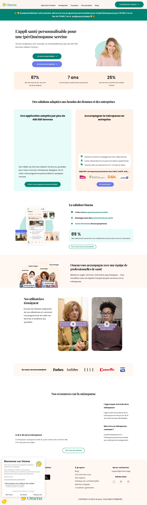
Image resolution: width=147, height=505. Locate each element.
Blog (77, 471)
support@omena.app (121, 471)
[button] (73, 324)
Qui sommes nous (83, 474)
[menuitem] (48, 5)
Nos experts (80, 478)
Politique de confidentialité (87, 481)
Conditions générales (84, 487)
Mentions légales (82, 484)
